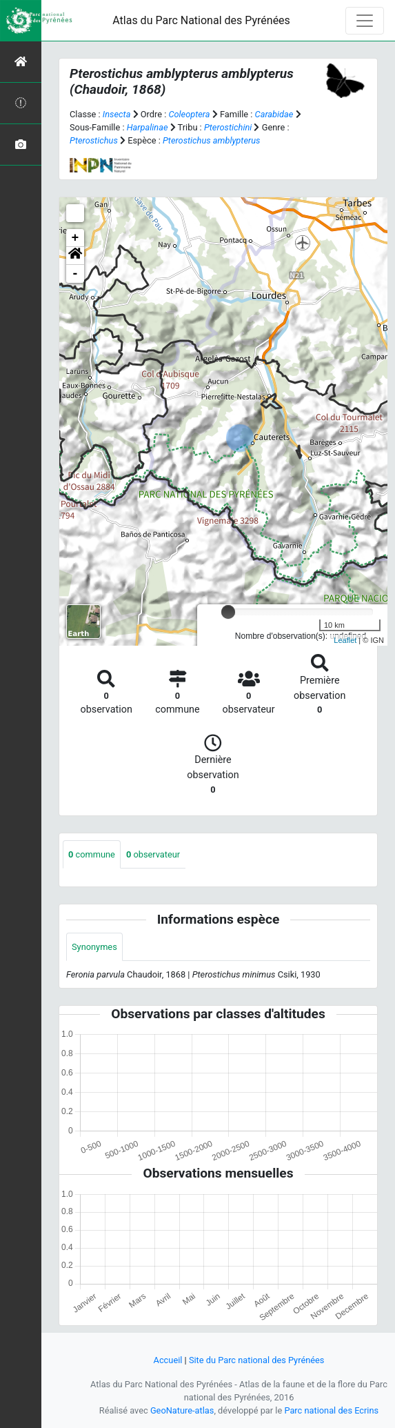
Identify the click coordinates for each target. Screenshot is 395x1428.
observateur (153, 854)
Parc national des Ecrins (331, 1410)
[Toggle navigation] (364, 20)
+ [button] (75, 238)
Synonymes (94, 947)
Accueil (168, 1360)
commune (91, 854)
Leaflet (345, 640)
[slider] (228, 612)
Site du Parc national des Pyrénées (257, 1360)
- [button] (75, 274)
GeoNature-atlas (182, 1410)
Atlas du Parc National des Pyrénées (201, 20)
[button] (75, 256)
